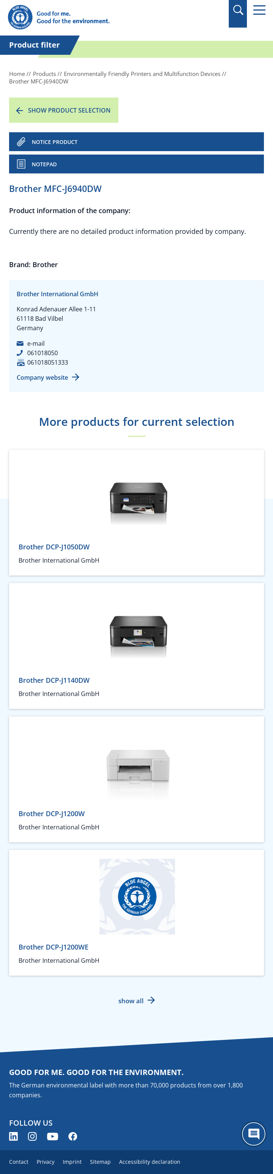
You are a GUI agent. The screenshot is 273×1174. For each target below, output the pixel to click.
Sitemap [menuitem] (100, 1161)
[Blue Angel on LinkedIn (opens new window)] (13, 1136)
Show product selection (69, 110)
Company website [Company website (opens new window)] (42, 377)
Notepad (44, 164)
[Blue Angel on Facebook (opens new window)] (72, 1136)
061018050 (42, 353)
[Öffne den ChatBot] (253, 1134)
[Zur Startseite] (98, 17)
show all (131, 1000)
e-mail (36, 343)
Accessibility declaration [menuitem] (149, 1161)
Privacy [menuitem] (45, 1161)
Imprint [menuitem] (72, 1161)
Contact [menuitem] (18, 1161)
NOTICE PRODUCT (55, 141)
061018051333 (47, 362)
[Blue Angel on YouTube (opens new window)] (52, 1136)
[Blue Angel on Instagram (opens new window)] (32, 1136)
